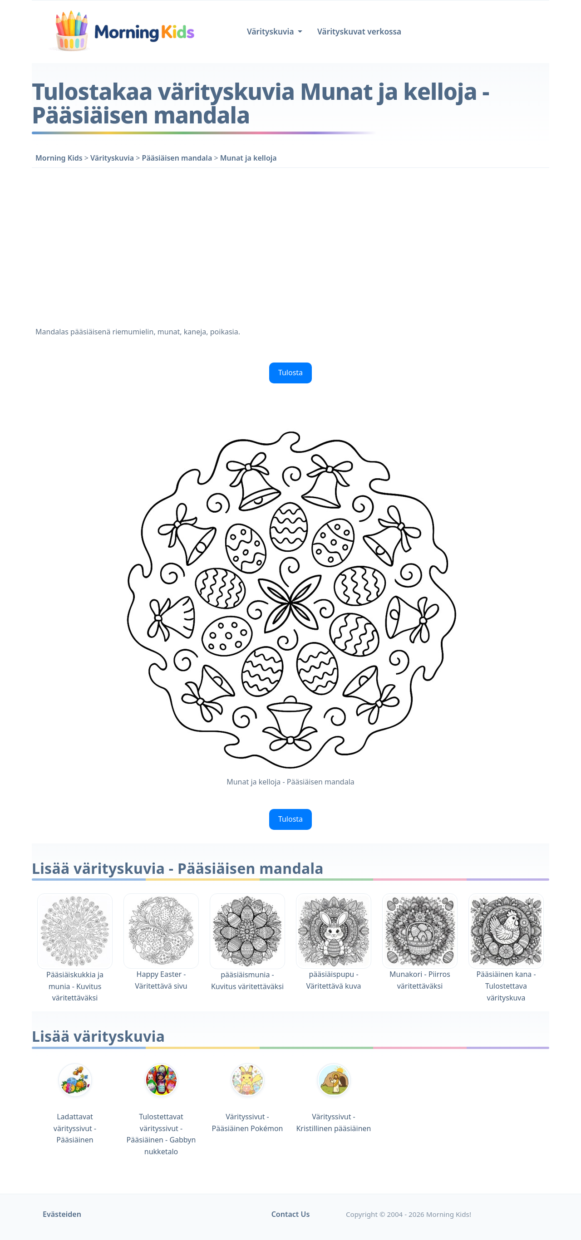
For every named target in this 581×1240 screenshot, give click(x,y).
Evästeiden (62, 1214)
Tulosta (290, 372)
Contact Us (290, 1214)
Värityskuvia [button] (271, 31)
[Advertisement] (290, 245)
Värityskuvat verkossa (359, 31)
